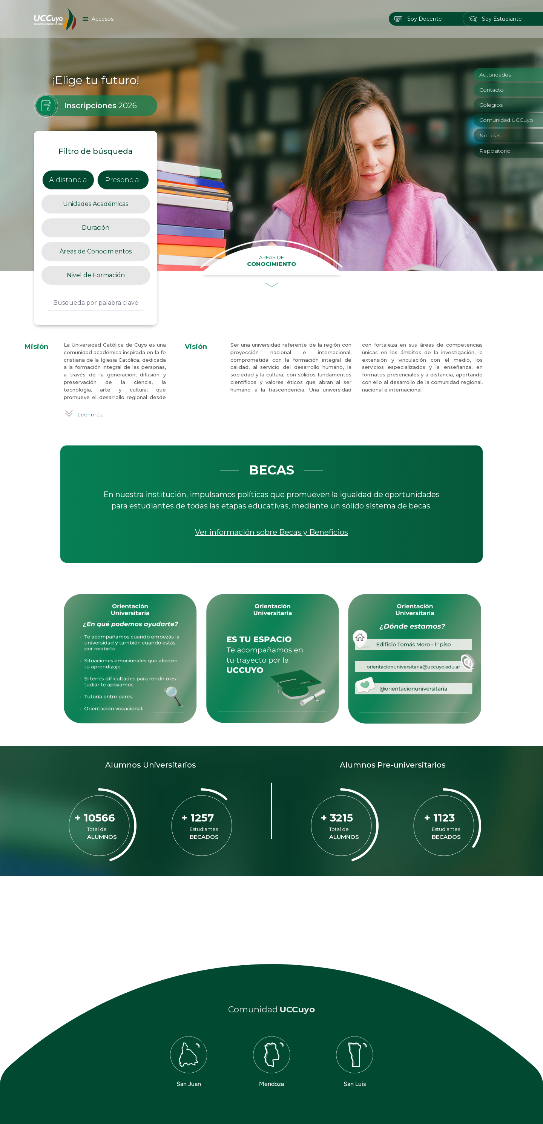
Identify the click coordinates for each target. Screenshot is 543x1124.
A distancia (68, 180)
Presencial (123, 180)
